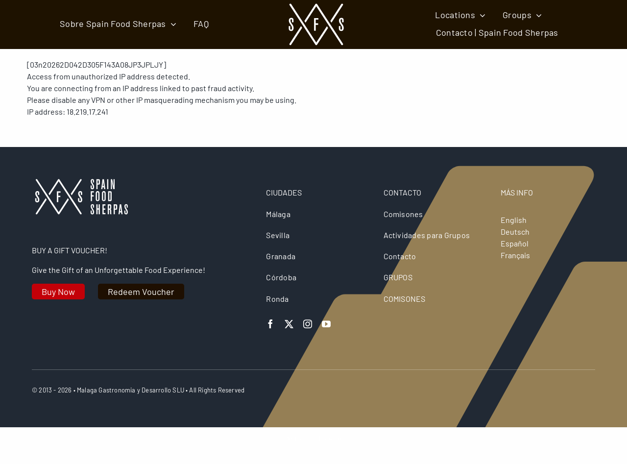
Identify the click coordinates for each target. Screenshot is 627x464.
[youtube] (326, 323)
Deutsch (515, 231)
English (514, 219)
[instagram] (307, 323)
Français (515, 255)
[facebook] (270, 323)
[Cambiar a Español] (331, 438)
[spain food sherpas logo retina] (316, 6)
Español (515, 243)
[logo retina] (81, 182)
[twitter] (289, 323)
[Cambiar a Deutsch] (296, 438)
